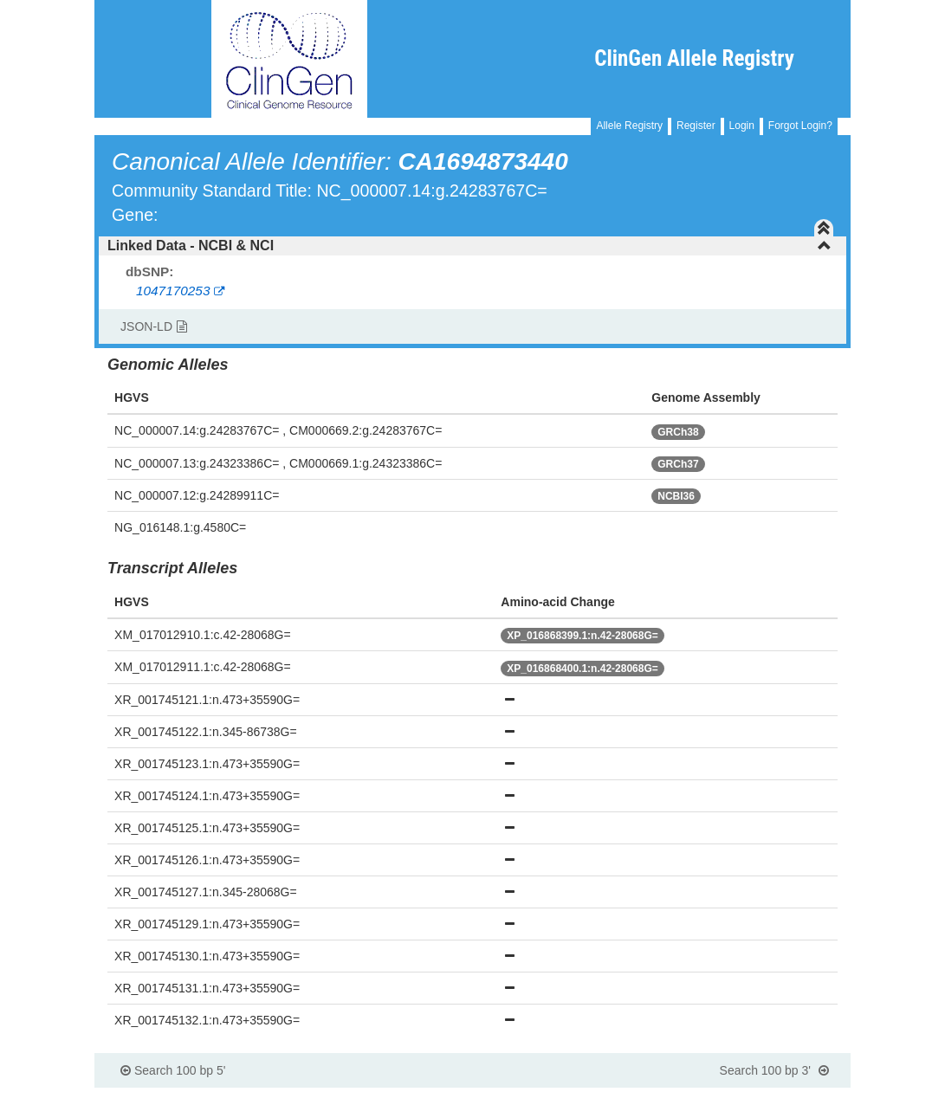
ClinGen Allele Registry (694, 58)
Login (741, 126)
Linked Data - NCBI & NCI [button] (469, 245)
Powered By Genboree (766, 1096)
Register (695, 126)
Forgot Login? (800, 126)
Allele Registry (629, 126)
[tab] (472, 245)
